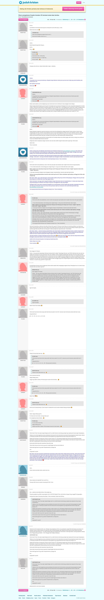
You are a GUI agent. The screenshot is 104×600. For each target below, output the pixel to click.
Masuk (78, 2)
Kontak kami (73, 595)
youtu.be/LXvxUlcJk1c (52, 363)
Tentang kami (22, 595)
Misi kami (29, 595)
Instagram (53, 598)
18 (71, 19)
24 (77, 19)
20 (74, 19)
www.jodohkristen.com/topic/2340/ (36, 187)
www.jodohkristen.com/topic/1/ (69, 150)
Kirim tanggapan (23, 19)
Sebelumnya (65, 19)
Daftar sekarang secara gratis (73, 9)
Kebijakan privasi (29, 598)
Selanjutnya (82, 19)
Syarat (36, 598)
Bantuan (65, 595)
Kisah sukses (37, 595)
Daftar (84, 2)
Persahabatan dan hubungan (27, 16)
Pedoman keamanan (48, 595)
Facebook (44, 598)
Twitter (48, 598)
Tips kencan (58, 595)
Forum (19, 16)
